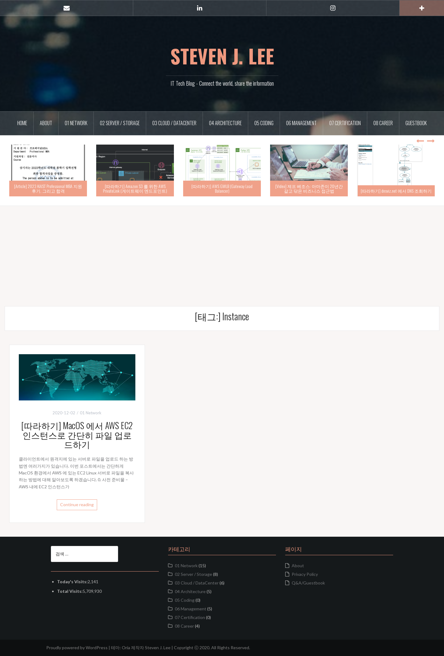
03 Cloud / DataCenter (174, 123)
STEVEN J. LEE (222, 56)
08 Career (383, 123)
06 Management (301, 123)
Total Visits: (70, 591)
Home (22, 123)
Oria (126, 647)
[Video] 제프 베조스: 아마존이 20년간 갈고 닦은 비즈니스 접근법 (309, 188)
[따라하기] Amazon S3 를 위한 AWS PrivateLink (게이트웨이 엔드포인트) (135, 188)
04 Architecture (225, 123)
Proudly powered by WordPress (77, 647)
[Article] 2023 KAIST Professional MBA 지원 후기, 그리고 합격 (48, 188)
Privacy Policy (305, 574)
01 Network (76, 123)
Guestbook (416, 123)
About (46, 123)
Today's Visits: (72, 581)
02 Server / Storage (120, 123)
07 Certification (345, 123)
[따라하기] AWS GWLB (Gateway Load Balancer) (222, 188)
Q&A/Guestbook (308, 582)
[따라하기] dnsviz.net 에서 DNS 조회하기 (396, 190)
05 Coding (263, 123)
